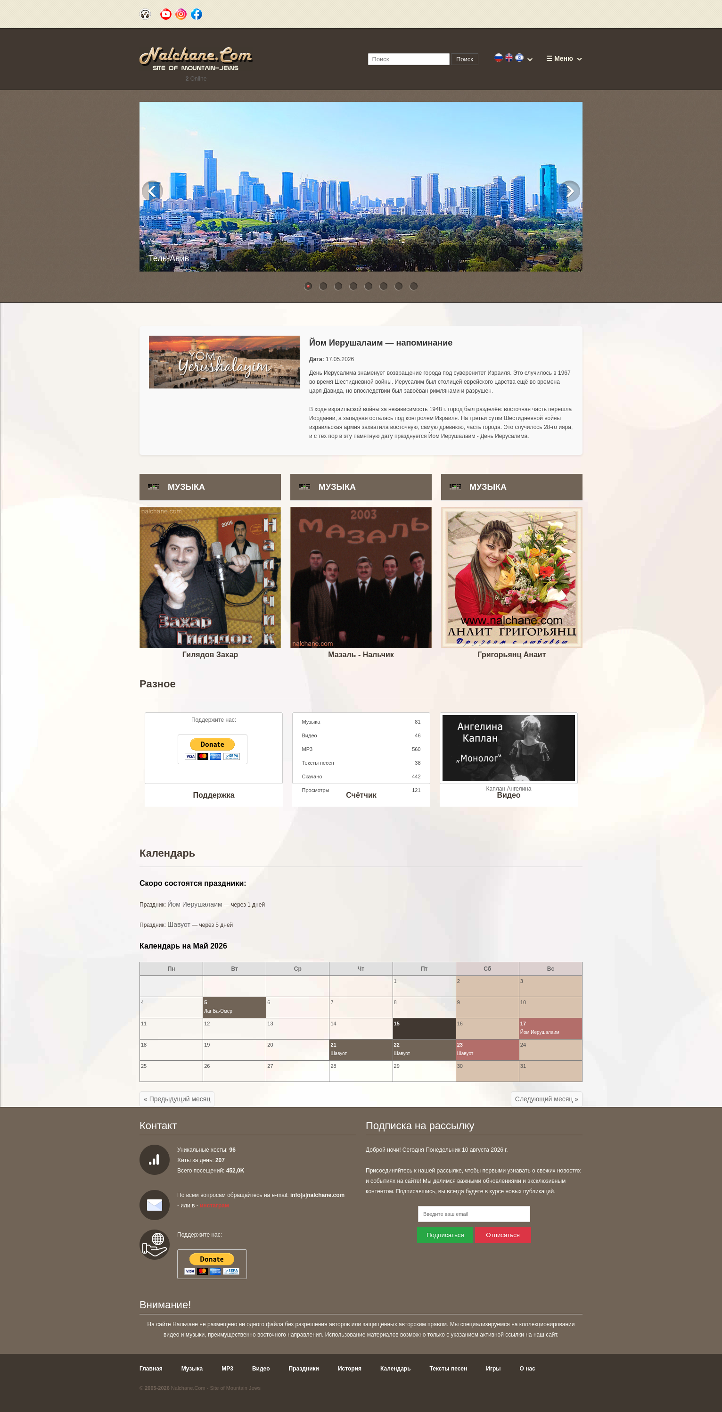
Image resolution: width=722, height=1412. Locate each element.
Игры (493, 1368)
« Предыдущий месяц (177, 1099)
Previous (152, 191)
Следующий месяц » (546, 1099)
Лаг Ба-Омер (218, 1011)
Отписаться (503, 1235)
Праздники (304, 1368)
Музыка (192, 1368)
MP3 (227, 1368)
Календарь (395, 1368)
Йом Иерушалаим (194, 904)
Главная (151, 1368)
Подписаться (445, 1235)
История (349, 1368)
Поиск (464, 59)
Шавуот (178, 924)
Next (569, 191)
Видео (261, 1368)
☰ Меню (559, 58)
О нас (527, 1368)
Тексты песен (449, 1368)
